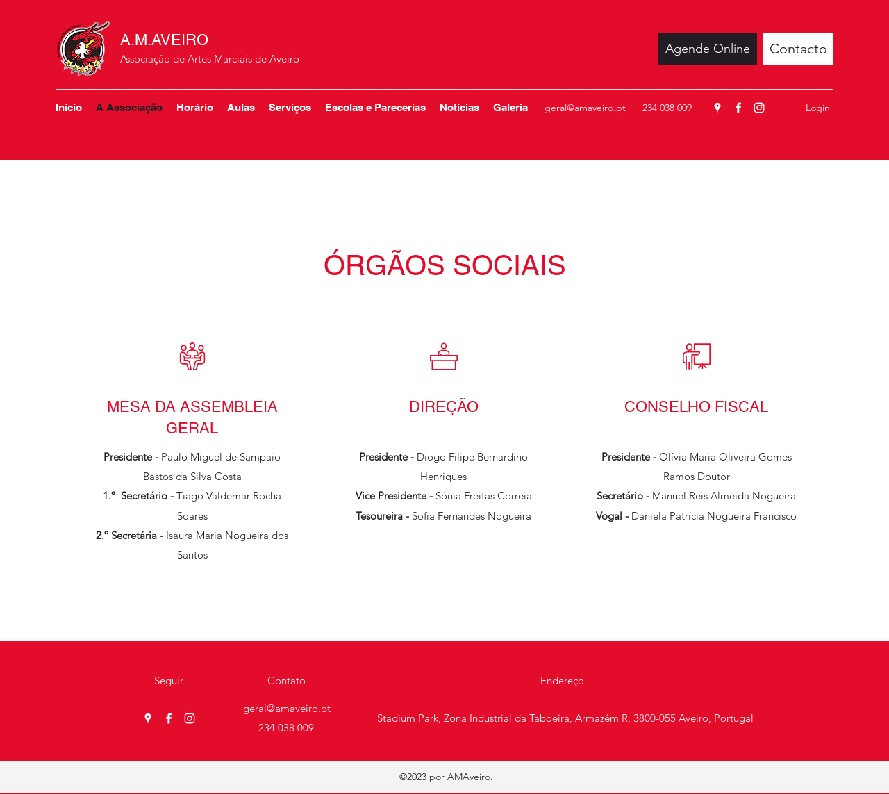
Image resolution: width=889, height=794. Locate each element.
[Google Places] (717, 108)
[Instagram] (759, 108)
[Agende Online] (707, 49)
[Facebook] (738, 108)
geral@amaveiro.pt (585, 107)
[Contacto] (798, 49)
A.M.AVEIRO (164, 40)
